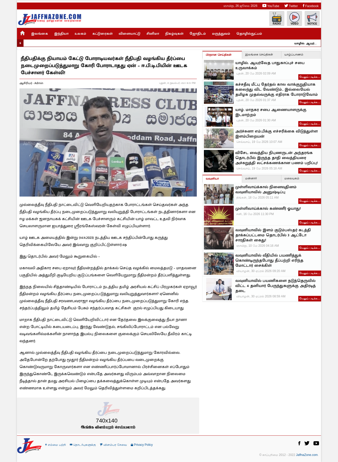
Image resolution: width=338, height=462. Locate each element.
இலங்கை (39, 33)
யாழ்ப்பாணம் (293, 54)
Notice (312, 18)
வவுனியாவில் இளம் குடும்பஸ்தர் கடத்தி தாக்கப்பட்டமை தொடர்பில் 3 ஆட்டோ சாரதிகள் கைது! (273, 235)
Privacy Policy (142, 445)
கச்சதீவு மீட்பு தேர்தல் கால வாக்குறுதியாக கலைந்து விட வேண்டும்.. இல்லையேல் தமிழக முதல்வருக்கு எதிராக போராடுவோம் (276, 89)
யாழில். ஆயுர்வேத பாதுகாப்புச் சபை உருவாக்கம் (309, 43)
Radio (277, 18)
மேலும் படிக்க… (309, 76)
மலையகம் (291, 178)
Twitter (291, 6)
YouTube (270, 6)
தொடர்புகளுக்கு (83, 445)
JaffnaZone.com (307, 455)
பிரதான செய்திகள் (218, 54)
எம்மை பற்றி (55, 445)
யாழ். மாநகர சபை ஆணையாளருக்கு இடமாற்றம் (270, 112)
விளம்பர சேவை (113, 445)
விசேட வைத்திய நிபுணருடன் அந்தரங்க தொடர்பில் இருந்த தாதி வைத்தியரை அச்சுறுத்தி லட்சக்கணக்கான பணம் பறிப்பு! (276, 158)
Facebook (311, 6)
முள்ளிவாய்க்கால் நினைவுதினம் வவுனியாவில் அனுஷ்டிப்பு (266, 190)
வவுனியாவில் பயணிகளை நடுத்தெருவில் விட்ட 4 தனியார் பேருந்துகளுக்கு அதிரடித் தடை (275, 286)
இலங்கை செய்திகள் (259, 54)
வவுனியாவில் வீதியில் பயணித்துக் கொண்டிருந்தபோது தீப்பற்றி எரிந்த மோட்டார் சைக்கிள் (269, 260)
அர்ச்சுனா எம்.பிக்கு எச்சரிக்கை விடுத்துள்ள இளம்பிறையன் (276, 134)
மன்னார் (251, 178)
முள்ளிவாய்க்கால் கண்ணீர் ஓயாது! (268, 208)
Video (294, 18)
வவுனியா (212, 178)
